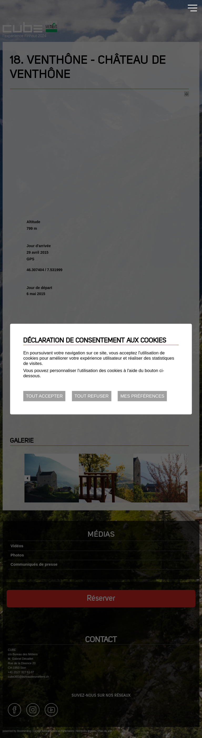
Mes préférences (142, 396)
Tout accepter (44, 396)
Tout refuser (91, 396)
